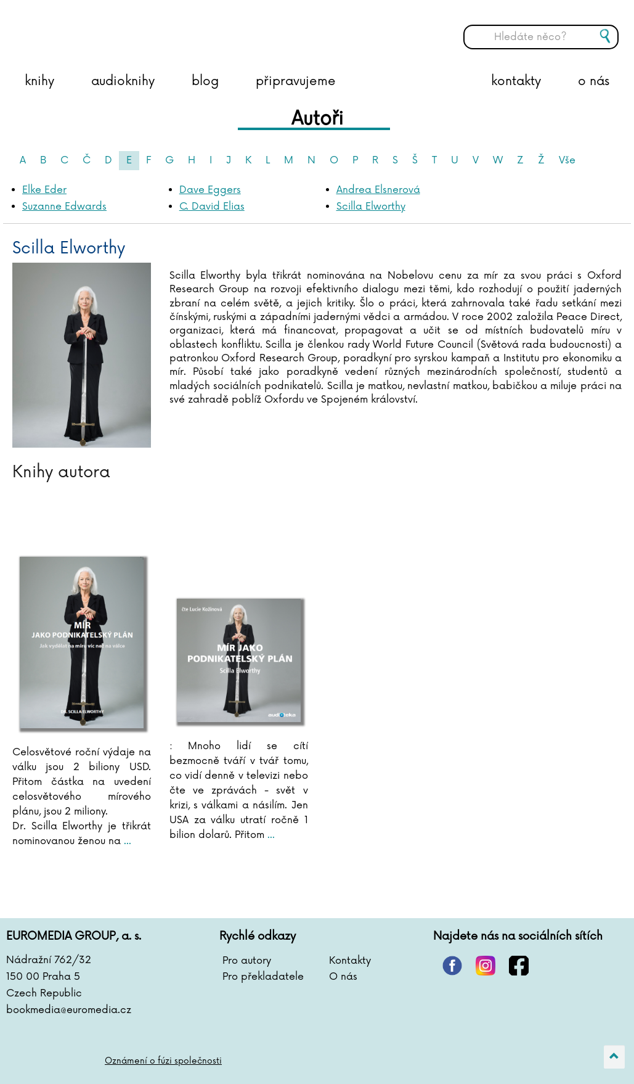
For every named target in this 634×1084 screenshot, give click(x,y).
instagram (485, 965)
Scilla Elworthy (370, 206)
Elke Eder (44, 190)
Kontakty (350, 961)
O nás (343, 977)
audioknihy (123, 81)
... (126, 841)
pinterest (452, 965)
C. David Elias (212, 206)
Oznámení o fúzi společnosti (163, 1061)
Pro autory (246, 961)
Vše (567, 160)
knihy (39, 81)
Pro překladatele (263, 977)
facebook (519, 965)
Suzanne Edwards (64, 206)
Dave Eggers (210, 190)
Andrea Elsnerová (378, 190)
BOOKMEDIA (132, 27)
